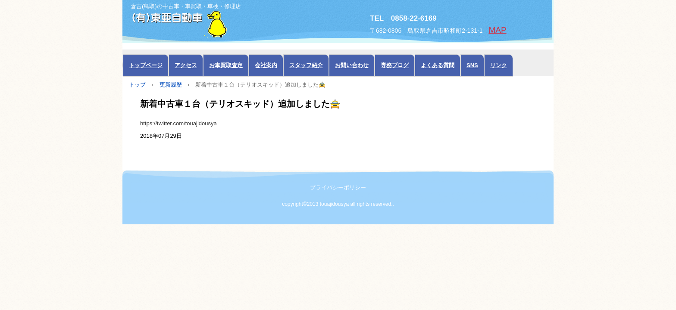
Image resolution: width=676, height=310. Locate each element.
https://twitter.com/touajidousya (178, 123)
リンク (498, 65)
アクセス (186, 65)
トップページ (146, 65)
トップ (137, 84)
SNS (472, 65)
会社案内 (266, 65)
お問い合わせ (352, 65)
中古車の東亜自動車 (219, 23)
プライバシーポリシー (338, 187)
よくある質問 (437, 65)
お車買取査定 (226, 65)
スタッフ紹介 (306, 65)
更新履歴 (171, 84)
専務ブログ (395, 65)
